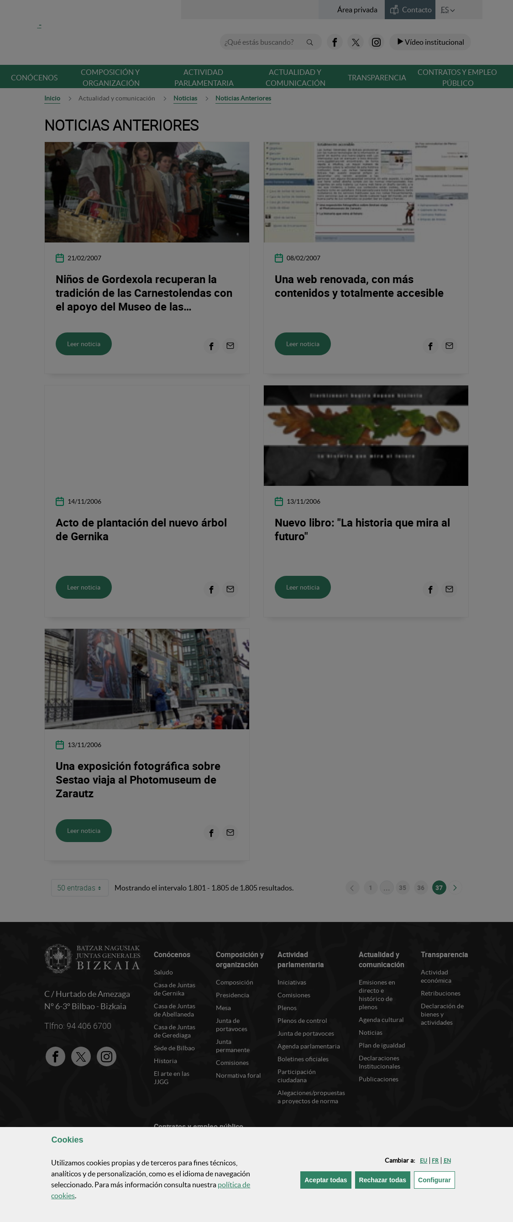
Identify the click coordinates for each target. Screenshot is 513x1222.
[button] (423, 1161)
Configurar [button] (436, 1179)
